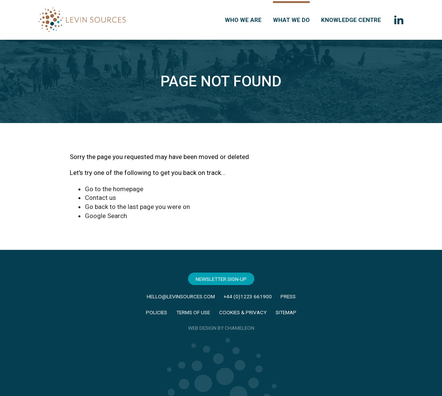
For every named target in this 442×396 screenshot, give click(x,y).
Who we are (243, 20)
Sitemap (286, 312)
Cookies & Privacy (242, 312)
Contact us (100, 197)
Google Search (106, 216)
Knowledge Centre (351, 20)
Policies (156, 312)
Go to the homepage (114, 189)
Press (288, 296)
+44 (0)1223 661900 (248, 296)
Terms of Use (193, 312)
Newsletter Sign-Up (221, 279)
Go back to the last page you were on (137, 206)
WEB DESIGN (202, 328)
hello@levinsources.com (181, 296)
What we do (291, 20)
